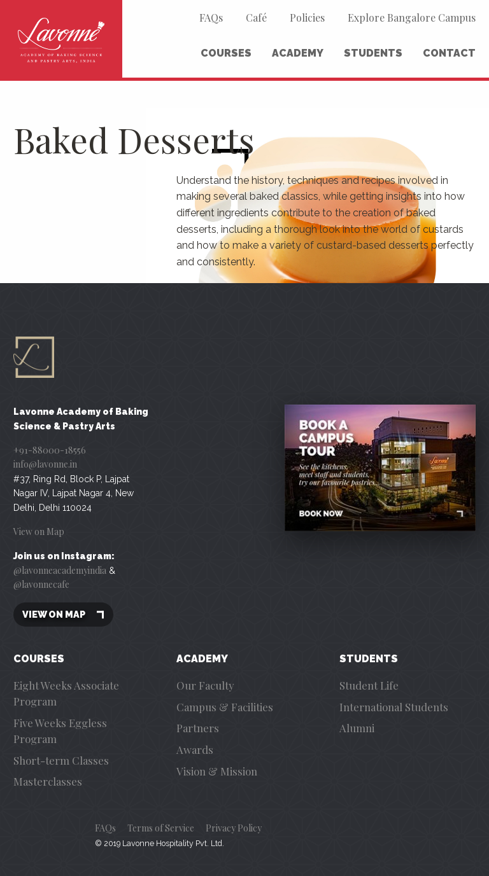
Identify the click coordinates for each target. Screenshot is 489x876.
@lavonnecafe (41, 584)
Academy (297, 53)
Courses (226, 53)
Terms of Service (160, 828)
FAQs (211, 17)
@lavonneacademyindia (59, 570)
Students (373, 53)
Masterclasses (47, 781)
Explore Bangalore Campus (412, 17)
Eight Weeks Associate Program (66, 693)
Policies (307, 17)
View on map (63, 614)
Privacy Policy (234, 828)
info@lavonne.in (45, 464)
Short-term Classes (61, 760)
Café (256, 17)
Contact (449, 53)
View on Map (38, 531)
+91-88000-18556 (49, 450)
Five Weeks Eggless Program (60, 731)
